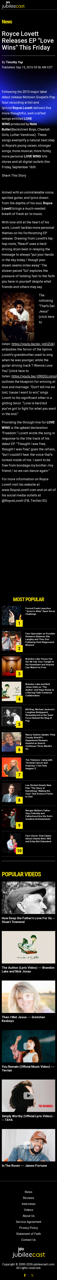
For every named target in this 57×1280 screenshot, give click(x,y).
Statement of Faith (28, 1234)
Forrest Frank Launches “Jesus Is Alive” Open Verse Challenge (40, 611)
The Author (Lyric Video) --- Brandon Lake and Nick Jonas (28, 969)
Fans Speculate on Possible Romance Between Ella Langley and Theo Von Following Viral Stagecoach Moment (40, 639)
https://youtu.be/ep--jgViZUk (33, 344)
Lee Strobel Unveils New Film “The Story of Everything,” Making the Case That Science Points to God (39, 791)
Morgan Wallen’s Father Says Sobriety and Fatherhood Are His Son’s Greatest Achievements (39, 814)
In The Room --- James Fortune (24, 1165)
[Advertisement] (28, 578)
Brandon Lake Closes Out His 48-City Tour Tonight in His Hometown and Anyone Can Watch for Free (39, 663)
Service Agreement (28, 1222)
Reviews (28, 1198)
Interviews (28, 1204)
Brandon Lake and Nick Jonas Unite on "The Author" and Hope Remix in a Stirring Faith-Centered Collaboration (39, 690)
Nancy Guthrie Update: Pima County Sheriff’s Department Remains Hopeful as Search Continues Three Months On (40, 741)
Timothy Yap (14, 62)
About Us (29, 1216)
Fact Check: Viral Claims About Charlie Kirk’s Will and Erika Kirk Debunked (38, 838)
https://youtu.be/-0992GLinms (34, 376)
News (28, 1192)
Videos (28, 1210)
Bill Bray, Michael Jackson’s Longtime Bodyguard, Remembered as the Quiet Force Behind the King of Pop (40, 715)
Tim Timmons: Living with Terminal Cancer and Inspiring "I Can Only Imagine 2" (38, 764)
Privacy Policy (28, 1228)
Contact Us (28, 1240)
